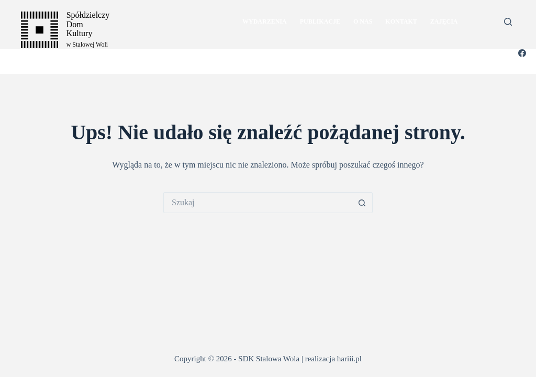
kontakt (401, 21)
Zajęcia (444, 21)
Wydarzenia (264, 21)
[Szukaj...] (257, 202)
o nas (362, 21)
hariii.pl (349, 358)
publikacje (320, 21)
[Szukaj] (508, 22)
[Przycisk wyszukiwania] (362, 202)
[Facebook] (522, 53)
